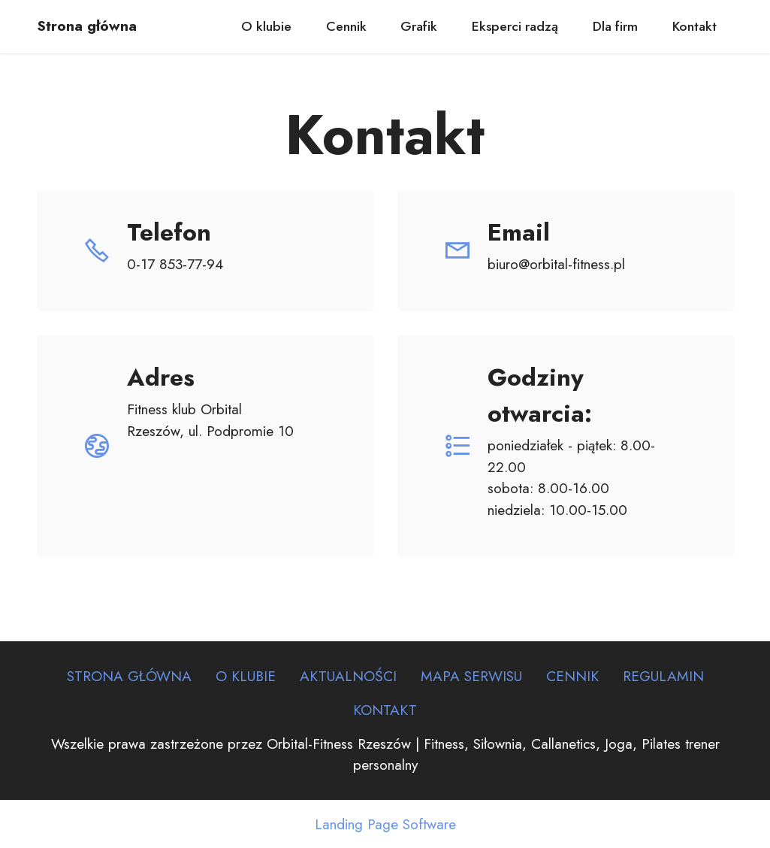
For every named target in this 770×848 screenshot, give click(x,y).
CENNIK (572, 675)
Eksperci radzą (515, 26)
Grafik (418, 26)
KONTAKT (385, 709)
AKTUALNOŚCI (348, 675)
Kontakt (694, 26)
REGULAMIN (663, 675)
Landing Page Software (385, 824)
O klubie (266, 26)
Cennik (346, 26)
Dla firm (615, 26)
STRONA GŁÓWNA (129, 675)
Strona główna (87, 26)
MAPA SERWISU (471, 675)
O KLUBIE (246, 675)
